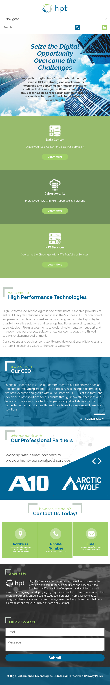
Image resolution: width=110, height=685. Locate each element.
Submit (55, 658)
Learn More (55, 156)
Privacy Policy (94, 676)
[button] (6, 72)
